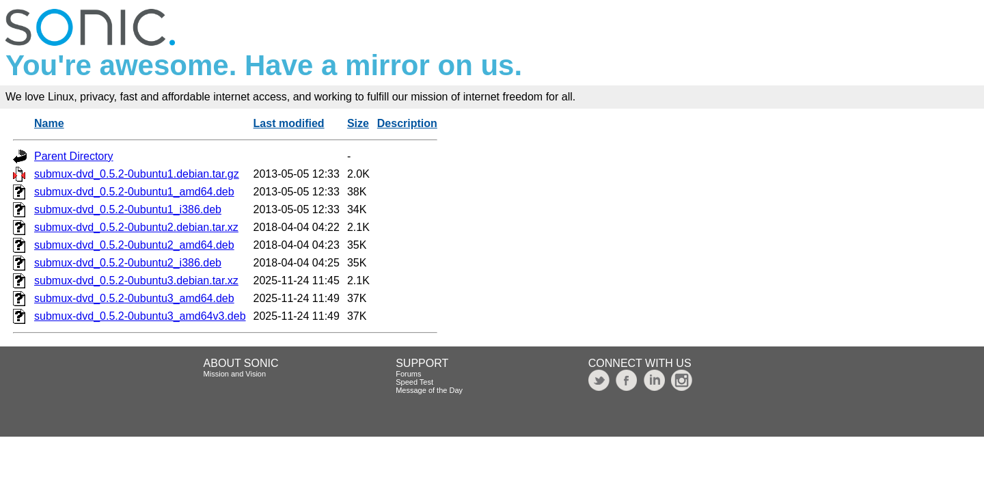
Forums (408, 374)
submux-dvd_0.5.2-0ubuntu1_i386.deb (127, 209)
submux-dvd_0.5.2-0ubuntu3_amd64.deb (134, 298)
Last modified (289, 123)
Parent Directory (73, 156)
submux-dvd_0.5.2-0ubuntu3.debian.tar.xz (136, 280)
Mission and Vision (235, 374)
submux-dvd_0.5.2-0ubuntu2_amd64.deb (134, 245)
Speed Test (414, 382)
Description (407, 123)
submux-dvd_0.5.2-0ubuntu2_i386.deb (127, 263)
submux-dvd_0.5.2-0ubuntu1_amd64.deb (134, 191)
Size (358, 123)
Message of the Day (429, 390)
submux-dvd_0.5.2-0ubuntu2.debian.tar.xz (136, 227)
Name (49, 123)
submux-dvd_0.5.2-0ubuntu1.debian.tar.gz (136, 174)
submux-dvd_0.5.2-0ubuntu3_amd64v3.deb (140, 316)
